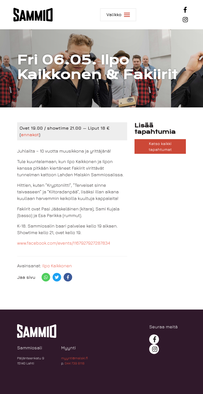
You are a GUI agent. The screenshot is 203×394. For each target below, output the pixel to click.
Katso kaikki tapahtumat (160, 146)
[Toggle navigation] (118, 14)
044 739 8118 (75, 363)
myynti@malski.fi (74, 358)
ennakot (30, 134)
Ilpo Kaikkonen (57, 265)
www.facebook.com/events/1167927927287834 (63, 243)
